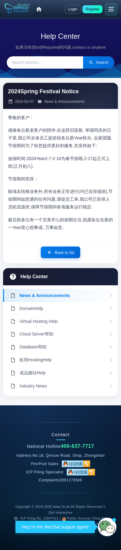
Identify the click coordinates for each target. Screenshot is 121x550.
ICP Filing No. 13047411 (39, 518)
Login (72, 9)
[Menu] (111, 9)
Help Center (34, 276)
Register (92, 9)
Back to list (60, 252)
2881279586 (71, 480)
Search (99, 62)
